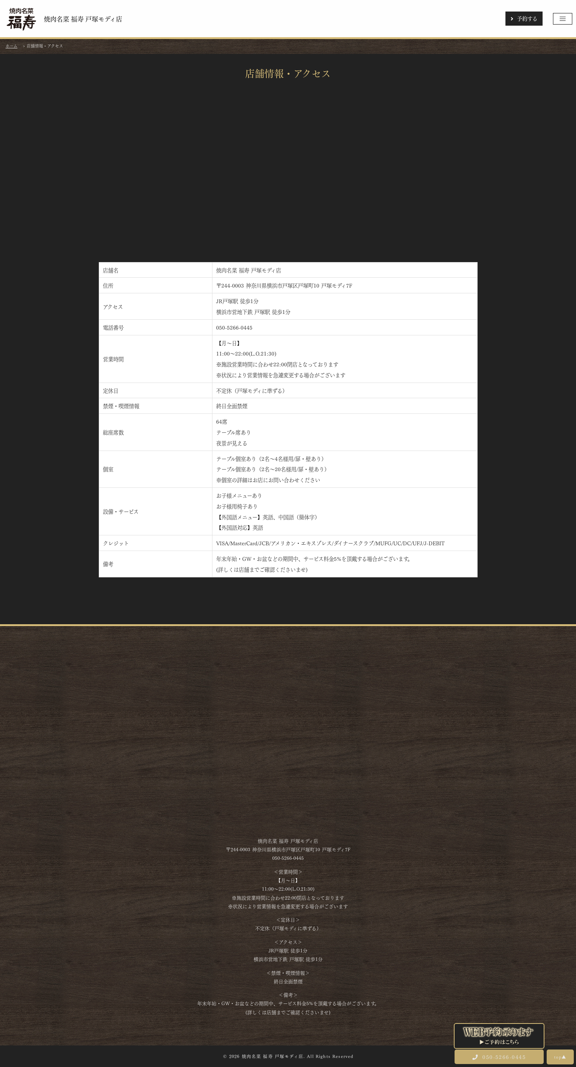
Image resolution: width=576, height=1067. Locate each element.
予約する (524, 18)
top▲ (560, 1056)
